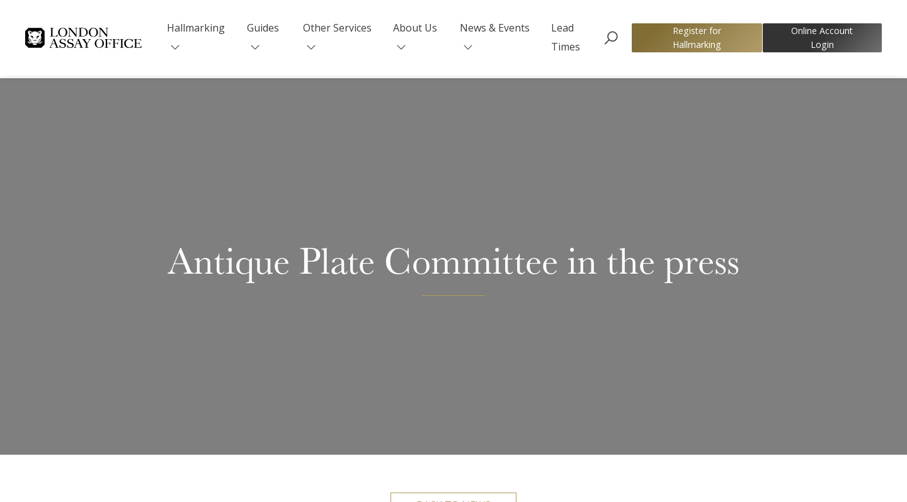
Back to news (453, 150)
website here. (570, 405)
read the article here (746, 387)
